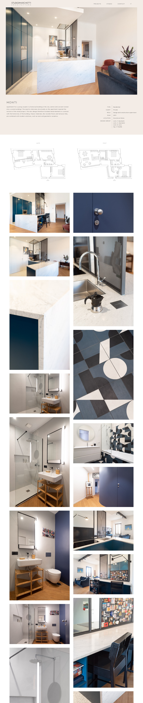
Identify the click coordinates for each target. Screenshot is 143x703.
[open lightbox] (39, 213)
